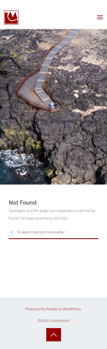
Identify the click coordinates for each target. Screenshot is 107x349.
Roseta (52, 309)
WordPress (71, 309)
